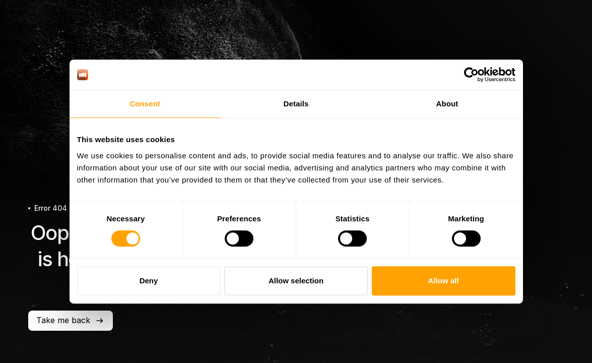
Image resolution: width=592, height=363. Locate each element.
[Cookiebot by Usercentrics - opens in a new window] (471, 74)
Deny (149, 280)
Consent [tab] (144, 103)
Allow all (443, 280)
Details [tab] (296, 103)
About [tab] (447, 103)
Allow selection (296, 280)
